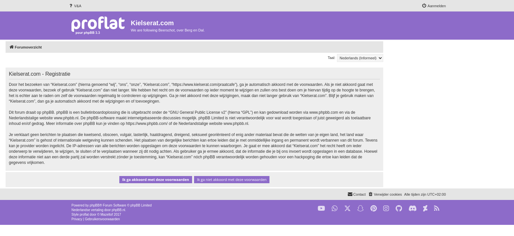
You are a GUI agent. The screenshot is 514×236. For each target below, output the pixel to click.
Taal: (394, 58)
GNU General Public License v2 (260, 112)
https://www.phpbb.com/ (209, 123)
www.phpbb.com (386, 112)
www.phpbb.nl (128, 118)
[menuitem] (74, 6)
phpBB (95, 205)
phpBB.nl (118, 210)
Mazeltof (107, 214)
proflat (84, 214)
